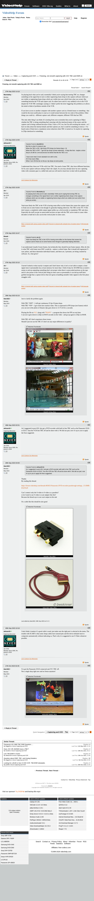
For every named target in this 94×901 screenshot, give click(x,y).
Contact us (46, 842)
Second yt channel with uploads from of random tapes (64, 224)
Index (4, 17)
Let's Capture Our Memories (29, 180)
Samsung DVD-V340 (7, 844)
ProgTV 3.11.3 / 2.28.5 (66, 826)
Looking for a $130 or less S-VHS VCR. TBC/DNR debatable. (24, 763)
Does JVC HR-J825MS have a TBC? (16, 749)
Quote (86, 136)
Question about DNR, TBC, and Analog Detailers (20, 758)
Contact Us (64, 780)
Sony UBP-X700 (6, 835)
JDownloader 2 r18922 (37, 829)
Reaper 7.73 (63, 829)
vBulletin (50, 786)
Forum (26, 6)
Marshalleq (7, 95)
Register (84, 18)
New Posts (11, 17)
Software (35, 6)
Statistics (59, 844)
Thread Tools (74, 87)
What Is (67, 6)
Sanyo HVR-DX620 (7, 857)
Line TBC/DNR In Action (12, 754)
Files (9, 19)
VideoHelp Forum (13, 12)
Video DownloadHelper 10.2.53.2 (40, 826)
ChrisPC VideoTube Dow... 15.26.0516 (71, 820)
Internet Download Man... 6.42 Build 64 (71, 817)
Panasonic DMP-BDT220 (9, 853)
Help (75, 18)
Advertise (72, 842)
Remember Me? (46, 21)
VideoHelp (72, 780)
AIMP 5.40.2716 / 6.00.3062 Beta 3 (41, 811)
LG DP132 (4, 860)
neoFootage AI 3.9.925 (66, 814)
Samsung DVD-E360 (7, 847)
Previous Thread (42, 770)
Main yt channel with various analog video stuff (34, 224)
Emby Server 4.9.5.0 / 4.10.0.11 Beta (41, 814)
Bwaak (6, 236)
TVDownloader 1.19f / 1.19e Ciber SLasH (72, 811)
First (82, 80)
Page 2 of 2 (75, 79)
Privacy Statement (81, 780)
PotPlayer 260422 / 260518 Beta (40, 820)
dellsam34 (7, 143)
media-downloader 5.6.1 (37, 823)
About (75, 6)
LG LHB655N (5, 841)
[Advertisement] (22, 49)
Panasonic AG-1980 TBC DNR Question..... (18, 744)
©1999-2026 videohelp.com (61, 852)
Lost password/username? (60, 21)
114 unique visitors (14, 810)
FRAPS (48, 312)
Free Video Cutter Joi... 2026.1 (68, 802)
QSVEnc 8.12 (63, 805)
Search (4, 19)
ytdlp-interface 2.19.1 (36, 808)
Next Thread (53, 770)
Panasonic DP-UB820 (8, 862)
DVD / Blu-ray (47, 6)
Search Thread (85, 87)
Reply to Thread (10, 80)
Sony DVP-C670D (6, 850)
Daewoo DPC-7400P (7, 838)
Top (66, 732)
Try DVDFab (20, 791)
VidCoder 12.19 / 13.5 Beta (38, 805)
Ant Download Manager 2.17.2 (68, 823)
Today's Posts (20, 17)
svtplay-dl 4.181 (35, 802)
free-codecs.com (65, 847)
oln (5, 191)
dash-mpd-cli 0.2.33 (65, 808)
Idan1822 (7, 299)
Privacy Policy (57, 842)
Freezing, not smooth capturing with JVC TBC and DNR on (60, 76)
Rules (28, 17)
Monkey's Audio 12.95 (37, 817)
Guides (58, 6)
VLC (35, 312)
